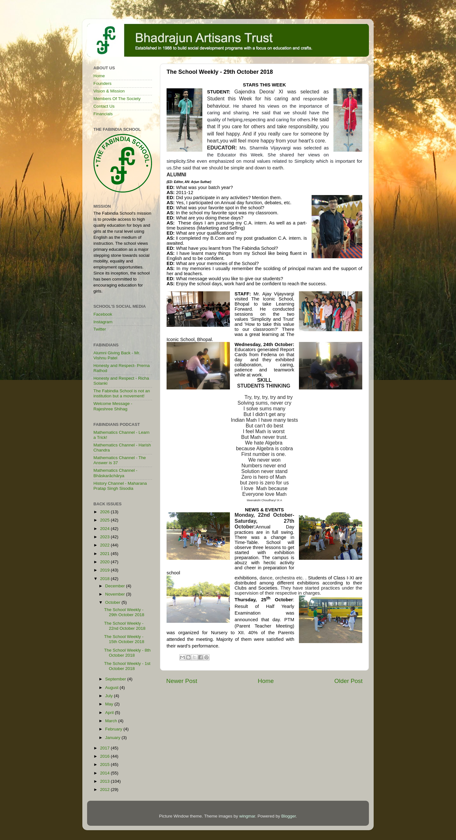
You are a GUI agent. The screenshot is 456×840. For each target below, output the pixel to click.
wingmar (247, 816)
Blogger (288, 816)
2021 (105, 553)
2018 (105, 578)
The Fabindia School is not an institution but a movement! (121, 393)
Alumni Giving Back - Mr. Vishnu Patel (116, 355)
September (116, 679)
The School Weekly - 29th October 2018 (124, 612)
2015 (105, 764)
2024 (105, 528)
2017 (105, 748)
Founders (102, 83)
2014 (105, 773)
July (109, 695)
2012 (105, 789)
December (115, 586)
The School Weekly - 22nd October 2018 (125, 626)
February (114, 729)
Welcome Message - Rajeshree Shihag (112, 406)
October (113, 602)
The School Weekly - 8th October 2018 (127, 653)
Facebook (102, 314)
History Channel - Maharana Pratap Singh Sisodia (120, 486)
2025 (105, 520)
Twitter (99, 329)
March (111, 720)
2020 (105, 561)
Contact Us (104, 106)
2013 (105, 781)
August (112, 687)
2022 (105, 545)
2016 (105, 756)
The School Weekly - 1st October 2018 (127, 666)
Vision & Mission (109, 91)
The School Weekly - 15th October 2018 (124, 639)
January (113, 737)
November (115, 594)
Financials (103, 113)
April (110, 712)
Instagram (102, 321)
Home (266, 681)
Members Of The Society (117, 98)
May (109, 704)
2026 (105, 511)
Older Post (348, 681)
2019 (105, 570)
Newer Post (181, 681)
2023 (105, 536)
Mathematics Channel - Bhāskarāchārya (115, 473)
